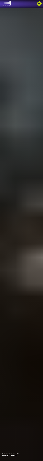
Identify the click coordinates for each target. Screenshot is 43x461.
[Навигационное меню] (39, 3)
